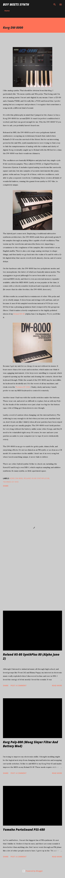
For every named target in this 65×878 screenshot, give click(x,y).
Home (7, 10)
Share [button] (5, 486)
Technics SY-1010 (23, 387)
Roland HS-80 (19, 314)
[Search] (54, 4)
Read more (57, 685)
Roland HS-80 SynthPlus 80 (36, 478)
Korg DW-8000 (16, 478)
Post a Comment (19, 685)
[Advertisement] (32, 577)
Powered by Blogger (32, 871)
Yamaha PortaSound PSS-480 (24, 829)
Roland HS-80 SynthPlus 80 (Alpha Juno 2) (31, 656)
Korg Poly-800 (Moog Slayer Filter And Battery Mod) (30, 744)
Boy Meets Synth (16, 4)
